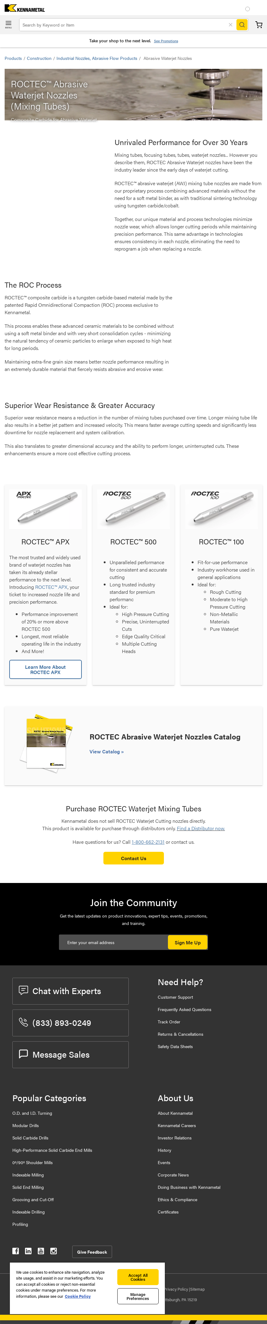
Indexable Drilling (28, 1212)
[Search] (242, 24)
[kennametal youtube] (41, 1252)
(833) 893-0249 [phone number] (55, 1022)
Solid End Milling (28, 1187)
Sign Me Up (188, 942)
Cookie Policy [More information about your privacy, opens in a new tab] (78, 1296)
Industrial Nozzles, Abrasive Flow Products (96, 58)
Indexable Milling (28, 1175)
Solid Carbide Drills (30, 1138)
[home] (22, 9)
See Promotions (166, 41)
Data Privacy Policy (171, 1289)
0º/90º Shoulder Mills (32, 1162)
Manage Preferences (138, 1296)
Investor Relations (175, 1138)
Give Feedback (92, 1252)
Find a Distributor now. (201, 828)
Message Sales (54, 1054)
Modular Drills (25, 1125)
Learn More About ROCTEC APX (45, 669)
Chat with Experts (60, 990)
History (164, 1150)
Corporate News (173, 1175)
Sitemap (197, 1289)
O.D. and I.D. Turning (32, 1113)
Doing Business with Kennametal (189, 1187)
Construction (39, 58)
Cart (258, 24)
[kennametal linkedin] (28, 1252)
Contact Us (133, 858)
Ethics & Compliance (177, 1199)
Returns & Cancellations (180, 1034)
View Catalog (105, 751)
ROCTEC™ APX (51, 586)
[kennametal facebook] (15, 1252)
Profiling (20, 1224)
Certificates (168, 1212)
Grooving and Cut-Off (33, 1199)
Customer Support (175, 997)
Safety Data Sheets (175, 1046)
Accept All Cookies (138, 1277)
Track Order (169, 1021)
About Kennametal (175, 1113)
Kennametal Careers (177, 1125)
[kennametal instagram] (53, 1252)
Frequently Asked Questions (184, 1009)
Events (164, 1162)
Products (13, 58)
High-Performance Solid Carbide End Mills (52, 1150)
